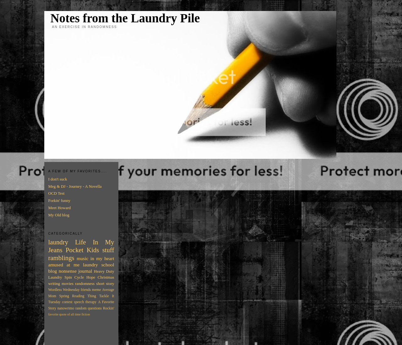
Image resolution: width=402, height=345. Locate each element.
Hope (90, 277)
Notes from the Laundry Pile (125, 18)
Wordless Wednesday (64, 290)
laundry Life (67, 242)
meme (96, 290)
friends (86, 290)
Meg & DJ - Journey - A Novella (75, 186)
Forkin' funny (59, 200)
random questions (88, 308)
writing (54, 283)
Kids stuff (100, 249)
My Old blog (58, 215)
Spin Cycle (74, 277)
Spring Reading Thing (77, 296)
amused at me (64, 264)
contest (67, 302)
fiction (85, 314)
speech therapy (85, 302)
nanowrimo (65, 308)
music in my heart (95, 258)
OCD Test (56, 193)
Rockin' (108, 308)
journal (85, 271)
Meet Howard (59, 207)
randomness (85, 283)
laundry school (98, 264)
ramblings (61, 257)
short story (105, 283)
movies (67, 283)
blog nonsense (62, 271)
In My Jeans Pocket (81, 245)
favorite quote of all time (64, 314)
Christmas (106, 277)
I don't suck (57, 179)
